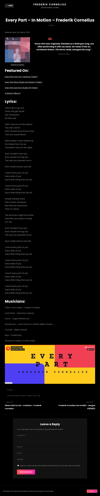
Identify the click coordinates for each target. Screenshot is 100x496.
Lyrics (34, 396)
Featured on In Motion (17, 65)
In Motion (10, 390)
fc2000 (51, 25)
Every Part (10, 396)
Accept (92, 491)
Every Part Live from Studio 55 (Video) (21, 88)
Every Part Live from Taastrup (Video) (21, 77)
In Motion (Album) (13, 93)
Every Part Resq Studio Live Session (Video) (23, 82)
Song (38, 396)
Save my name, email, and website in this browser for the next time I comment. (50, 465)
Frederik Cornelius (49, 4)
